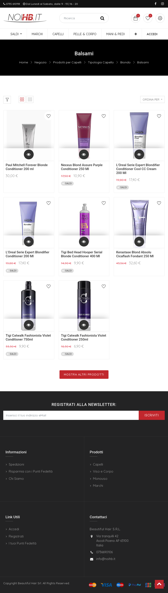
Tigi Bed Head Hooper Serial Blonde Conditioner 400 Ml (81, 254)
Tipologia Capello (101, 62)
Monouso (100, 478)
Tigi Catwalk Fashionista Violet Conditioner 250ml (83, 337)
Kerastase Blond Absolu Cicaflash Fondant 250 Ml (135, 254)
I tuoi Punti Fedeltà (22, 543)
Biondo (125, 62)
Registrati (16, 536)
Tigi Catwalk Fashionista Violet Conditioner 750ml (28, 337)
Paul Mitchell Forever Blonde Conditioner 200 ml (27, 167)
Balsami (143, 62)
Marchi (98, 485)
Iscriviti (152, 415)
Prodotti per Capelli (67, 62)
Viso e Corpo (103, 471)
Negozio (41, 62)
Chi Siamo (16, 478)
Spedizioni (16, 464)
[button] (136, 34)
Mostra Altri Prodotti (84, 374)
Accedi (14, 529)
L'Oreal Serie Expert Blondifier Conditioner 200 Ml (27, 254)
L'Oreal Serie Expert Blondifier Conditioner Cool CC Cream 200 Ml (138, 169)
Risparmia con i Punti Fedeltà (30, 471)
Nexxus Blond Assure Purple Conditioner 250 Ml (82, 167)
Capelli (98, 464)
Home (23, 62)
